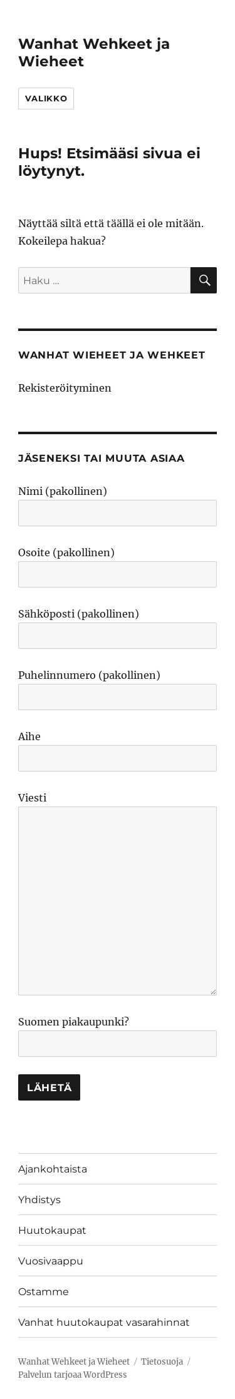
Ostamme (43, 1292)
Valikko (46, 98)
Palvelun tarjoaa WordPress (72, 1375)
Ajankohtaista (52, 1169)
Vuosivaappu (50, 1261)
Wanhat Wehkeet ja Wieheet (74, 1361)
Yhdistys (39, 1200)
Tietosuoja (162, 1361)
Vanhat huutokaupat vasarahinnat (104, 1322)
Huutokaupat (52, 1230)
